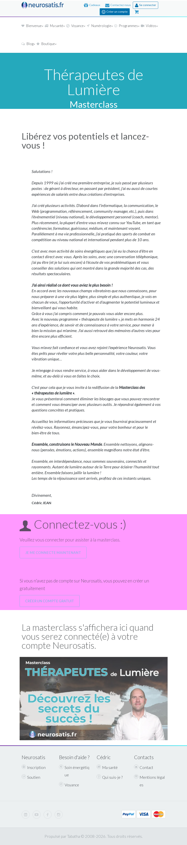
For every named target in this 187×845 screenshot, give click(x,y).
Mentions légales (149, 780)
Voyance (75, 26)
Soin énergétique (74, 771)
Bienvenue (32, 26)
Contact (143, 767)
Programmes (126, 26)
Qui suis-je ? (110, 777)
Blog (28, 44)
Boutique (46, 44)
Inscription (34, 767)
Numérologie (99, 26)
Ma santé (54, 26)
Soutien (31, 777)
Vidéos (149, 26)
